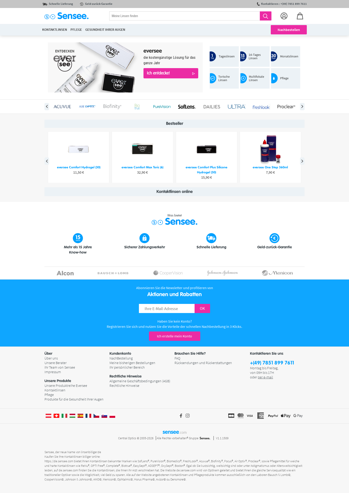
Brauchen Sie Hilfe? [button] (190, 353)
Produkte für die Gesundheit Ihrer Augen (74, 399)
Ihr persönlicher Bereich (127, 367)
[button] (76, 353)
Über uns (51, 358)
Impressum (52, 372)
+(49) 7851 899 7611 (272, 363)
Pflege (49, 394)
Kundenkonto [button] (120, 353)
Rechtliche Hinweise (124, 385)
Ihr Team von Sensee (59, 367)
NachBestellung (121, 358)
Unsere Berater (55, 362)
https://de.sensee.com (58, 461)
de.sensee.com (68, 470)
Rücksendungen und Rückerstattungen (203, 362)
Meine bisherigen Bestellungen (132, 362)
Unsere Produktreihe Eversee (65, 385)
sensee (175, 432)
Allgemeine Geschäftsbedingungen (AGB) (139, 381)
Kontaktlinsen (54, 390)
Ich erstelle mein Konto (174, 336)
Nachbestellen (289, 29)
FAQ (177, 358)
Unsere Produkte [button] (57, 381)
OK (202, 308)
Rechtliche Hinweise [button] (125, 376)
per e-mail (265, 377)
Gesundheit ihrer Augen (105, 29)
